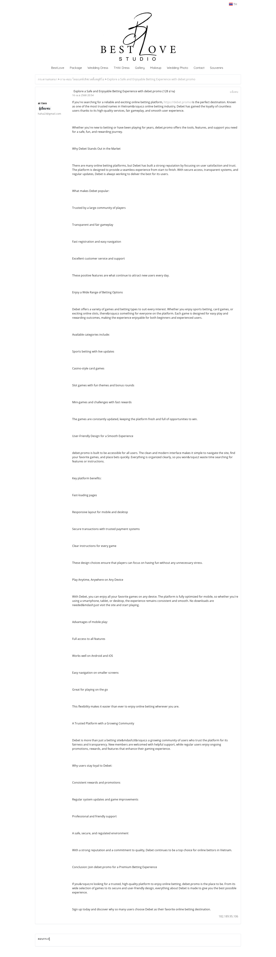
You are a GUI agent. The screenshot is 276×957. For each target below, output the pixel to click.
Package (76, 68)
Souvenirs (216, 68)
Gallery (140, 68)
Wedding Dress (97, 68)
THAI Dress (122, 68)
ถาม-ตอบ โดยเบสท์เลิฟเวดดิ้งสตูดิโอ (82, 79)
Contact (199, 68)
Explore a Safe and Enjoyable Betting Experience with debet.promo (151, 79)
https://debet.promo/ (178, 102)
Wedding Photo (177, 68)
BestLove (57, 68)
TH (233, 4)
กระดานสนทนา (47, 79)
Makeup (155, 68)
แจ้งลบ (234, 92)
